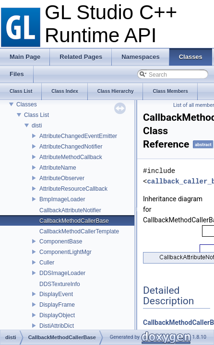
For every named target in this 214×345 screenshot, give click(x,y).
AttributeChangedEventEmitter (78, 136)
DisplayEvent (56, 294)
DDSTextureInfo (59, 284)
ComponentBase (60, 241)
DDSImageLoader (62, 273)
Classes (26, 104)
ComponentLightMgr (65, 252)
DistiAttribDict (56, 325)
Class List (36, 115)
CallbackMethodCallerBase (74, 221)
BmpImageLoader (62, 199)
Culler (46, 262)
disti (37, 125)
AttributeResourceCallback (73, 188)
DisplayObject (57, 315)
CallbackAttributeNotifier (70, 210)
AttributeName (57, 167)
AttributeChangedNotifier (70, 146)
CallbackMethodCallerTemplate (79, 231)
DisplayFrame (57, 304)
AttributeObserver (61, 178)
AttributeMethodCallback (70, 157)
